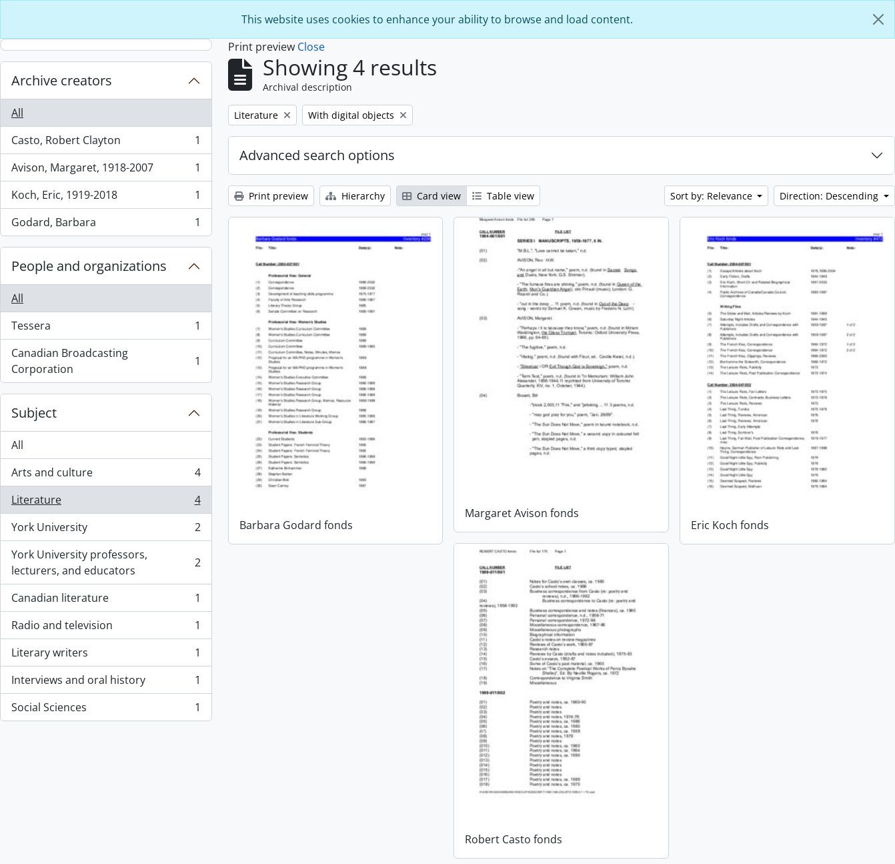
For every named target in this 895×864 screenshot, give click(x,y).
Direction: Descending (830, 195)
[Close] (878, 19)
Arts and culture (106, 475)
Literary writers (106, 655)
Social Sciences (106, 710)
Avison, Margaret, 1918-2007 (106, 170)
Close (311, 46)
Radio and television (106, 628)
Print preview (271, 195)
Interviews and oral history (106, 683)
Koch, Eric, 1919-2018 (106, 198)
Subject (34, 413)
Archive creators (61, 80)
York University (106, 530)
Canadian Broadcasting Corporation (106, 361)
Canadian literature (106, 601)
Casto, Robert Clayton (106, 143)
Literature (106, 503)
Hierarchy (355, 195)
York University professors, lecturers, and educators (106, 562)
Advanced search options (317, 155)
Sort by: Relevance (712, 195)
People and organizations (89, 266)
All (17, 112)
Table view (503, 195)
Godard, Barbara (106, 225)
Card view (431, 195)
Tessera (106, 329)
